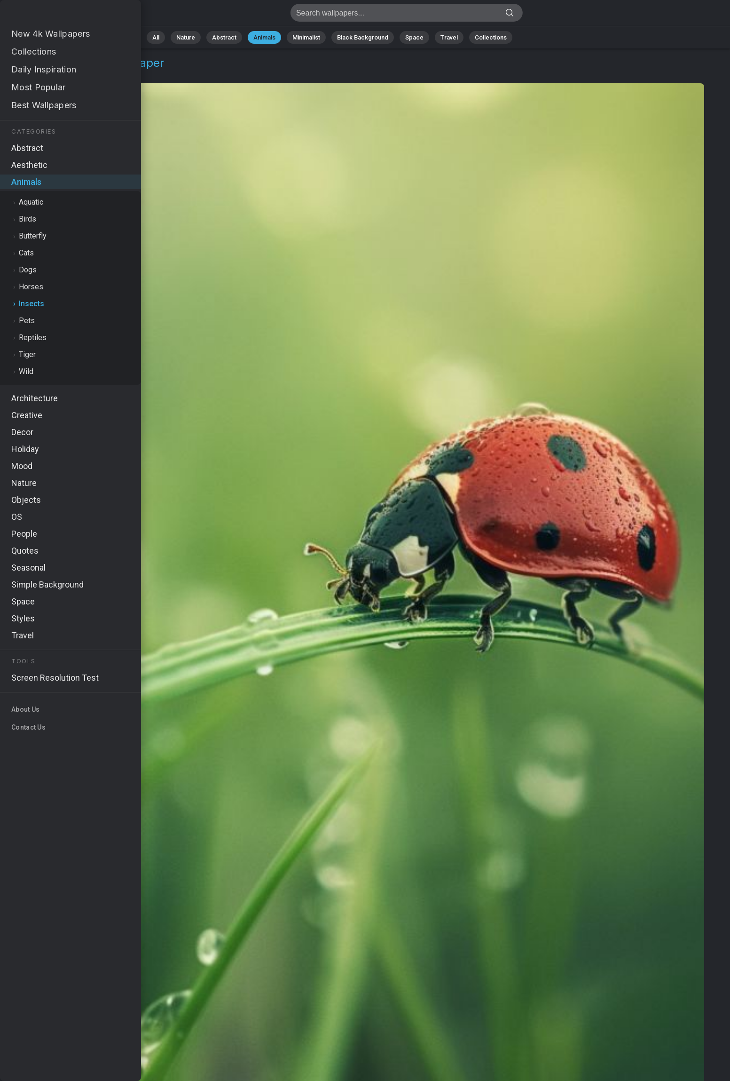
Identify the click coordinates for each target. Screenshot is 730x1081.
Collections (491, 37)
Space (414, 37)
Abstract (224, 37)
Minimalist (306, 37)
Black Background (362, 37)
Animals (264, 37)
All (155, 37)
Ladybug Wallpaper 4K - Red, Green (56, 15)
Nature (185, 37)
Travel (449, 37)
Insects (76, 74)
